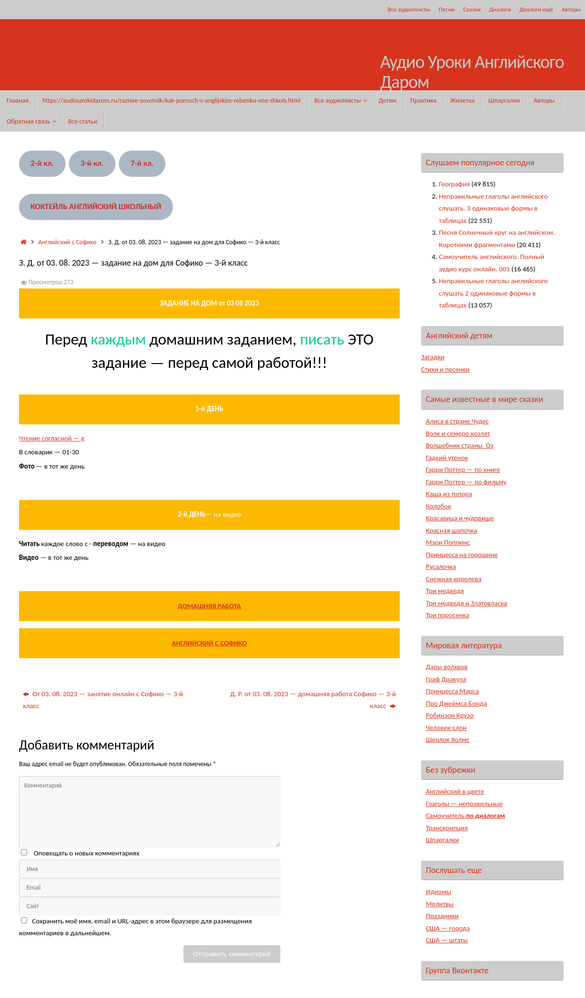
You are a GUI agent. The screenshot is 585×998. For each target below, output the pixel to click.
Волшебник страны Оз (460, 445)
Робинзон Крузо (450, 715)
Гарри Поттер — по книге (463, 469)
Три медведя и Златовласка (467, 603)
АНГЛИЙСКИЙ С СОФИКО (209, 643)
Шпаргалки (443, 839)
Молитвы (440, 904)
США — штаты (447, 940)
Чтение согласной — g (52, 438)
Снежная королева (454, 579)
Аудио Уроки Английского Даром (472, 72)
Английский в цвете (455, 791)
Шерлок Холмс (448, 739)
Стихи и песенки (445, 369)
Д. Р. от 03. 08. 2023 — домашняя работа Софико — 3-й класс (313, 700)
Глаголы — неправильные (465, 803)
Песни (446, 9)
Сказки (471, 9)
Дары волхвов (447, 666)
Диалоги (500, 9)
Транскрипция (447, 828)
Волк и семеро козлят (458, 433)
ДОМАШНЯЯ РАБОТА (209, 606)
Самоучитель (466, 815)
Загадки (433, 357)
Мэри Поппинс (448, 542)
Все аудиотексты (409, 9)
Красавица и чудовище (460, 518)
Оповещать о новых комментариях (86, 853)
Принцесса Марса (453, 691)
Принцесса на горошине (462, 554)
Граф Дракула (446, 679)
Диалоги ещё (536, 9)
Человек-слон (446, 727)
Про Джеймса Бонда (457, 703)
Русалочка (441, 566)
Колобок (438, 506)
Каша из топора (449, 493)
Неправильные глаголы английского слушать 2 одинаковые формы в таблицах (493, 293)
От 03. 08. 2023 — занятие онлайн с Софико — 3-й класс (103, 700)
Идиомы (438, 891)
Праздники (442, 916)
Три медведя (445, 590)
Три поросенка (448, 615)
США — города (448, 928)
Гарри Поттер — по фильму (467, 482)
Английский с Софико (67, 242)
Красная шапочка (452, 530)
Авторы (571, 9)
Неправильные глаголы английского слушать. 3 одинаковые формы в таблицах (493, 208)
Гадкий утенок (447, 457)
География (454, 184)
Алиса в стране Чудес (458, 421)
